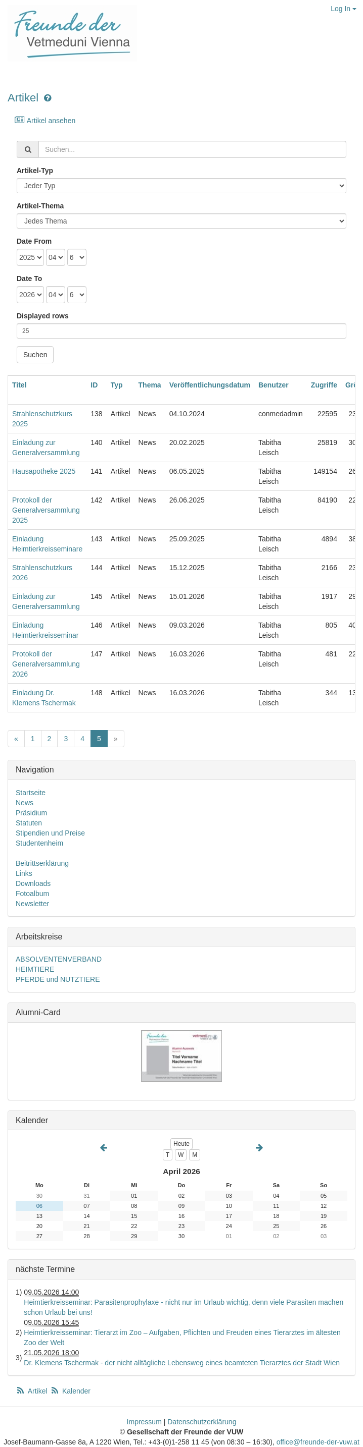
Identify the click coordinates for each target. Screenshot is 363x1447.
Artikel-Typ (35, 170)
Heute (181, 1143)
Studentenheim (39, 843)
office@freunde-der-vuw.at (318, 1442)
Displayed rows (43, 316)
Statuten (29, 823)
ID (94, 385)
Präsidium (31, 813)
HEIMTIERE (35, 969)
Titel (19, 385)
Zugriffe (324, 385)
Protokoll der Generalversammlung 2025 (46, 510)
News (24, 803)
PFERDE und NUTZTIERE (58, 979)
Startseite (31, 793)
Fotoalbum (32, 893)
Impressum (144, 1422)
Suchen (35, 355)
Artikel (23, 97)
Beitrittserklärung (42, 863)
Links (24, 873)
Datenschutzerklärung (201, 1422)
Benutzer (273, 385)
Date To (29, 278)
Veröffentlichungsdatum (209, 385)
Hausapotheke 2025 (43, 471)
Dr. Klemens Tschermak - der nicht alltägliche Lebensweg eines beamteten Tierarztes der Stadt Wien (182, 1363)
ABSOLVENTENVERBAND (59, 959)
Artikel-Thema (40, 206)
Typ (117, 385)
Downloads (33, 883)
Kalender (70, 1391)
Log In (343, 9)
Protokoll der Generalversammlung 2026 (46, 664)
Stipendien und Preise (50, 833)
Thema (150, 385)
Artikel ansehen (44, 120)
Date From (34, 241)
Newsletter (32, 904)
